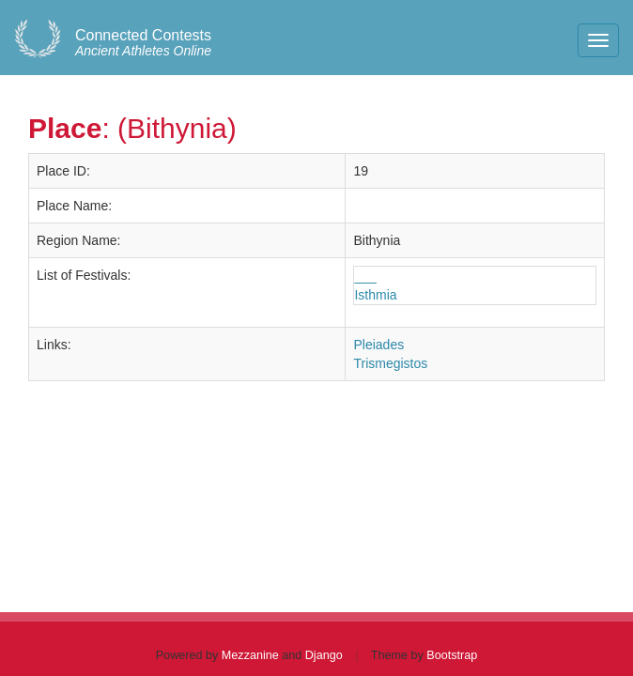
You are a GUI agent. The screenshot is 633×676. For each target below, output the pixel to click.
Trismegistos (390, 363)
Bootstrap (451, 655)
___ (365, 276)
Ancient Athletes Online (143, 43)
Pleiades (378, 344)
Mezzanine (250, 655)
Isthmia (375, 294)
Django (324, 655)
